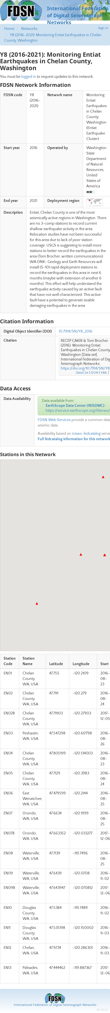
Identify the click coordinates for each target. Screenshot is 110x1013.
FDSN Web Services (54, 420)
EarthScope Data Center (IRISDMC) (75, 406)
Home (9, 29)
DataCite (82, 372)
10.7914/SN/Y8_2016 (75, 331)
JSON (94, 372)
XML (104, 372)
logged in (28, 77)
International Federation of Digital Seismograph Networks (55, 1005)
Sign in (103, 28)
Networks (29, 29)
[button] (104, 555)
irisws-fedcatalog (86, 433)
